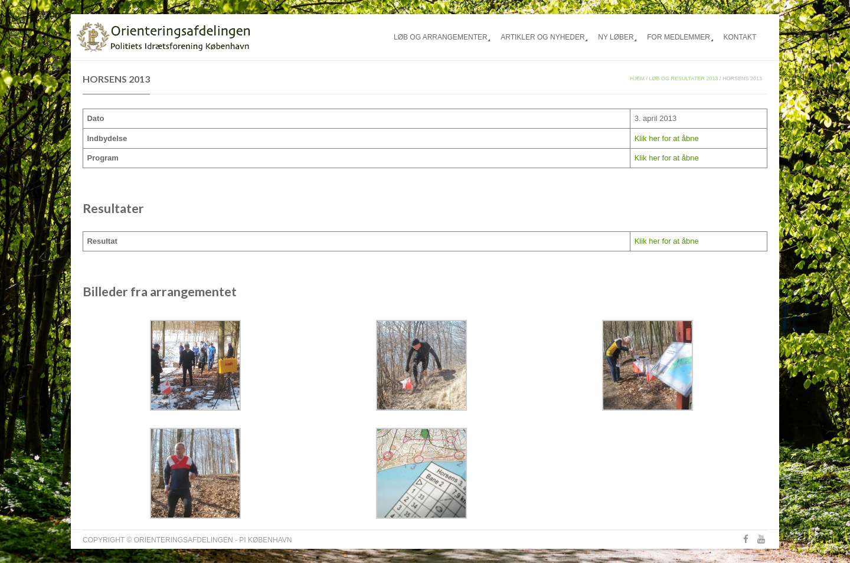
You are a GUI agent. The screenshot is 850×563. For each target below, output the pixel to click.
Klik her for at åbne (667, 138)
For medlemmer (678, 37)
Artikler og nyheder (542, 37)
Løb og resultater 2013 (683, 78)
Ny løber (615, 37)
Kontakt (739, 37)
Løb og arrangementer (441, 37)
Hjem (637, 78)
